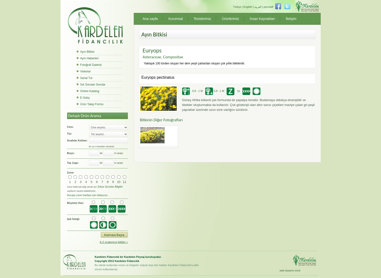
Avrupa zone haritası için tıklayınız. (87, 195)
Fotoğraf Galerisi (91, 65)
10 (118, 182)
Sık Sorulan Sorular (93, 84)
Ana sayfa (150, 19)
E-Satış (85, 97)
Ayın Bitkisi (87, 51)
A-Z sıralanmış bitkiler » (114, 242)
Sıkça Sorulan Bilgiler (110, 186)
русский (268, 6)
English (247, 6)
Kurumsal (175, 19)
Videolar (85, 71)
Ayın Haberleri (89, 58)
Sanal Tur (86, 78)
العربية (257, 6)
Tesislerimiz (202, 19)
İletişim (291, 19)
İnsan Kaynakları (262, 19)
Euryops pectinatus (158, 77)
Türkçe (237, 6)
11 (124, 182)
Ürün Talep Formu (92, 104)
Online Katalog (89, 91)
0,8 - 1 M (192, 90)
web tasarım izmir (290, 270)
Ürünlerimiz (230, 19)
